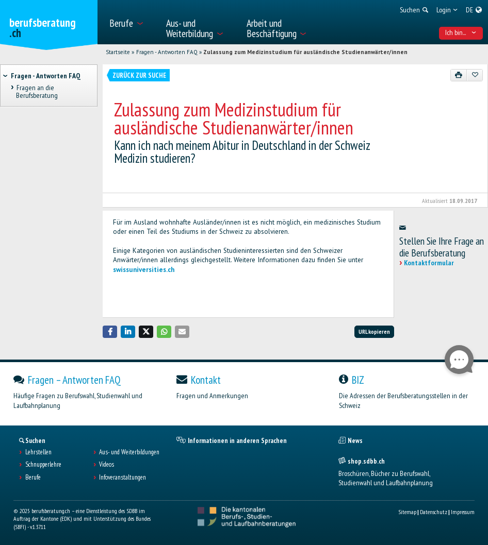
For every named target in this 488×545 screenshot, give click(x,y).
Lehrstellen (38, 452)
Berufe (33, 477)
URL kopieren (374, 331)
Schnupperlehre (43, 465)
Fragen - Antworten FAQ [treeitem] (45, 75)
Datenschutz (433, 512)
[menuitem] (132, 22)
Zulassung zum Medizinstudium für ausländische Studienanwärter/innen (305, 52)
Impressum (463, 512)
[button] (110, 331)
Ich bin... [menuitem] (460, 32)
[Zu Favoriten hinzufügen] (475, 75)
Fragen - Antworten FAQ (167, 52)
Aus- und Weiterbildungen (129, 452)
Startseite (118, 52)
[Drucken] (459, 75)
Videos (106, 465)
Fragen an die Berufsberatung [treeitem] (37, 91)
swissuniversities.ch (143, 269)
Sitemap (407, 512)
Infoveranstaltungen (122, 477)
